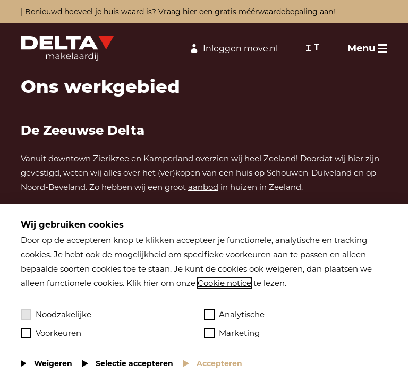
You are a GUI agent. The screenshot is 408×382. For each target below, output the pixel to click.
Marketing (232, 333)
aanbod (203, 187)
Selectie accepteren (134, 363)
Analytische (234, 314)
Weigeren (53, 363)
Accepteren (219, 363)
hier (190, 11)
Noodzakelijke (56, 314)
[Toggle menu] (367, 48)
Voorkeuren (51, 333)
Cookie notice (224, 283)
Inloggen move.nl (233, 49)
